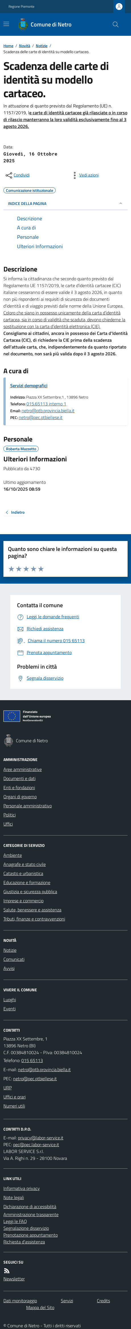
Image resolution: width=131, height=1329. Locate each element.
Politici (9, 814)
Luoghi (9, 999)
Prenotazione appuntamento (30, 1234)
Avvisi (8, 968)
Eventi (9, 1008)
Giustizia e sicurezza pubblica (30, 891)
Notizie (41, 46)
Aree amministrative (22, 769)
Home (8, 46)
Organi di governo (20, 796)
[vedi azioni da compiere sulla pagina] (84, 175)
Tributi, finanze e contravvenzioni (34, 918)
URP (7, 1087)
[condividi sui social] (17, 175)
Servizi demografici (28, 385)
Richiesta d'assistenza (24, 1241)
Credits (103, 1300)
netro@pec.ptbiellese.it (41, 417)
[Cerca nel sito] (113, 24)
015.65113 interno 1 (46, 403)
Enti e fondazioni (19, 787)
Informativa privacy (21, 1188)
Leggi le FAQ (15, 1221)
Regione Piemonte (21, 6)
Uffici (8, 823)
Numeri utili (14, 1105)
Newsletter (14, 1278)
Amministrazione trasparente (31, 1214)
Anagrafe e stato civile (24, 864)
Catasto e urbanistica (23, 873)
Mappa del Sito (40, 1307)
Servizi (67, 1300)
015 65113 (32, 1060)
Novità (24, 46)
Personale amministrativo (27, 805)
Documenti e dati (19, 778)
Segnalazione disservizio (26, 1228)
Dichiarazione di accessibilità (29, 1206)
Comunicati (13, 959)
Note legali (13, 1197)
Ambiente (12, 855)
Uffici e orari (14, 1096)
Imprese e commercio (23, 900)
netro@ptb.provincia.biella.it (48, 410)
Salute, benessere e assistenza (32, 909)
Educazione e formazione (26, 882)
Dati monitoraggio (20, 1300)
